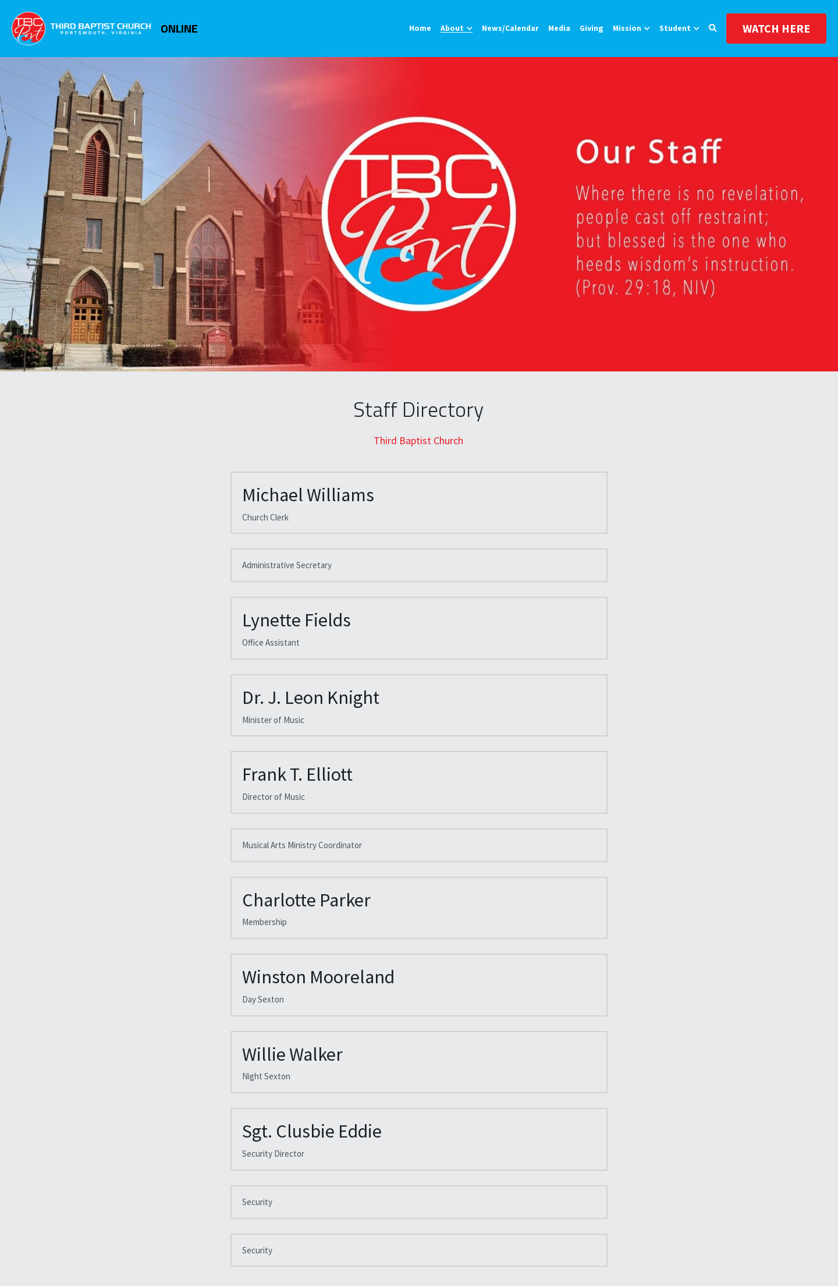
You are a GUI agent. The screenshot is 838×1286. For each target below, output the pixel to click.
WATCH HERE (776, 28)
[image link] (81, 28)
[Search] (713, 28)
